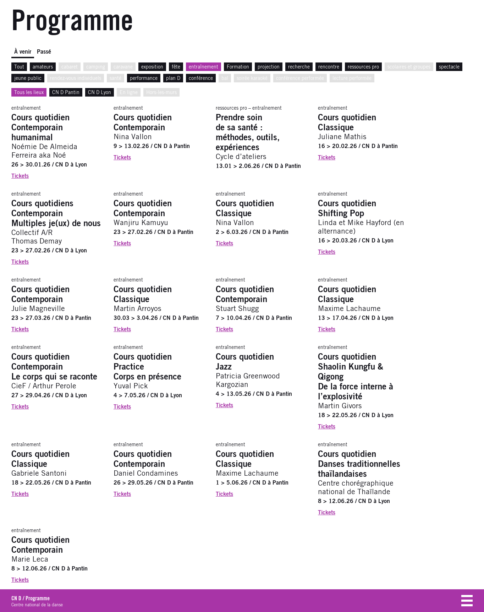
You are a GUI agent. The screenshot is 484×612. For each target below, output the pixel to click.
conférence (201, 78)
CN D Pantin (65, 92)
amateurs (43, 67)
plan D (173, 78)
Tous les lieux (29, 92)
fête (176, 67)
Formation (238, 67)
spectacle (449, 67)
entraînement (203, 67)
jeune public (28, 78)
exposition (152, 67)
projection (269, 67)
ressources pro (363, 67)
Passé (44, 52)
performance (144, 78)
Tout (19, 67)
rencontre (328, 67)
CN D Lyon (99, 92)
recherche (299, 67)
